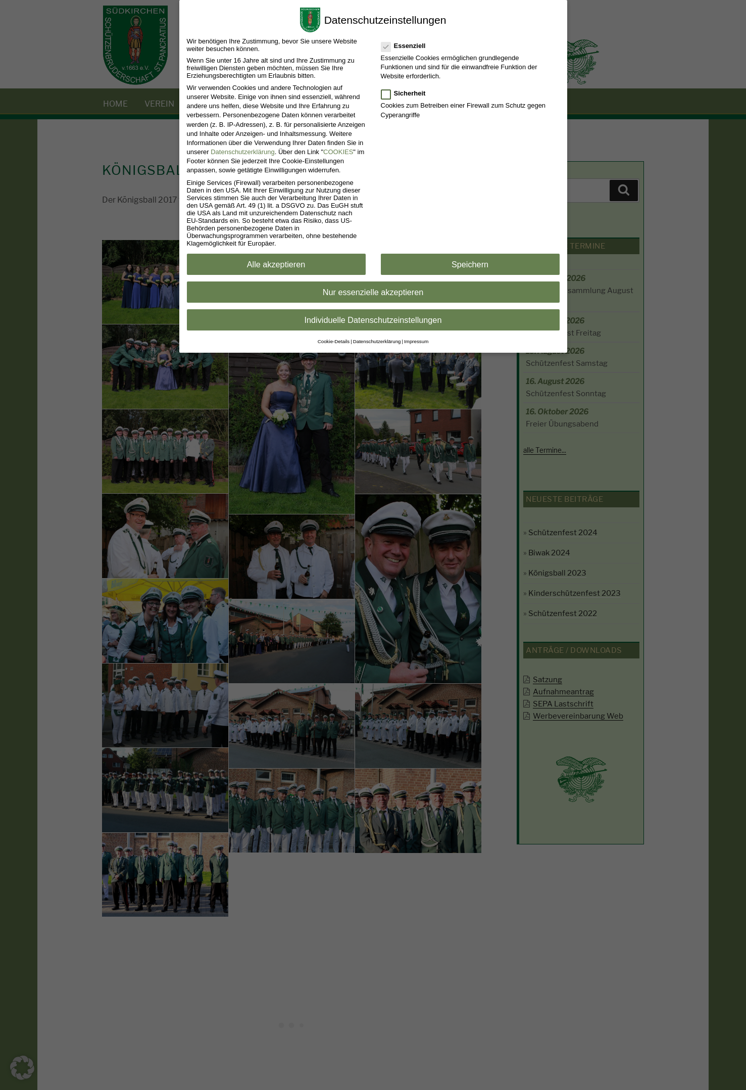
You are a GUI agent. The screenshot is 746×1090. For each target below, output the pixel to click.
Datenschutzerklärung (242, 152)
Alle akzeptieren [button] (276, 264)
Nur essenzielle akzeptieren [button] (373, 292)
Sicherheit (404, 93)
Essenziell (404, 46)
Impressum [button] (416, 341)
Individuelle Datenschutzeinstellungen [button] (373, 319)
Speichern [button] (470, 264)
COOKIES (338, 152)
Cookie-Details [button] (334, 341)
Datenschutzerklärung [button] (377, 341)
